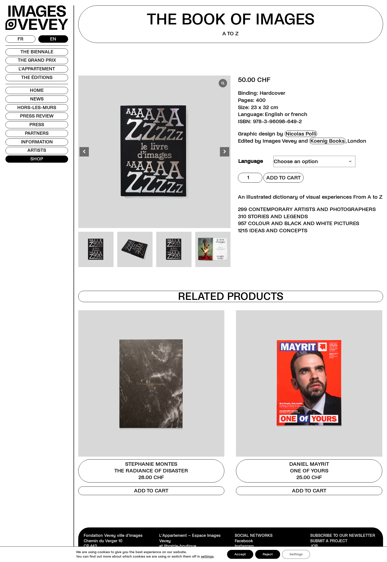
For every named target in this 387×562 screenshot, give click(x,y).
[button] (224, 151)
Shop (36, 158)
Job (314, 546)
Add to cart (283, 178)
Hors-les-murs (36, 107)
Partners (37, 133)
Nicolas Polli (301, 134)
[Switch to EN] (53, 39)
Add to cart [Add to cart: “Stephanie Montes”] (151, 491)
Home (37, 90)
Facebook (244, 541)
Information (37, 141)
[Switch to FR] (20, 39)
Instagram (244, 546)
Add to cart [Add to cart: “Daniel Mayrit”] (309, 491)
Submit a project (328, 541)
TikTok (241, 551)
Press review (37, 116)
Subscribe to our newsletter (342, 535)
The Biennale (36, 51)
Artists (36, 150)
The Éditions (37, 77)
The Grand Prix (37, 60)
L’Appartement (37, 68)
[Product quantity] (250, 178)
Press (36, 124)
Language (250, 161)
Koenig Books (327, 141)
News (37, 99)
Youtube (242, 557)
